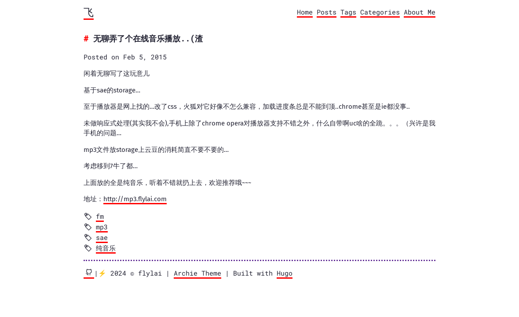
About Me (419, 11)
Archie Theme (197, 273)
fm (100, 216)
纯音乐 (106, 247)
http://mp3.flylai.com (135, 199)
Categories (380, 11)
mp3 (102, 226)
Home (305, 11)
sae (102, 237)
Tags (348, 11)
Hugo (284, 273)
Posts (326, 11)
